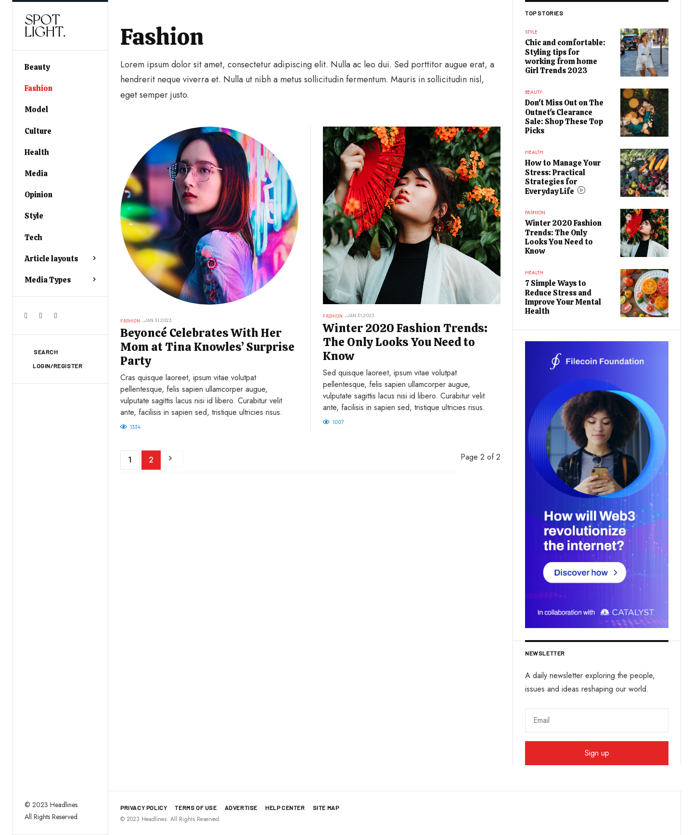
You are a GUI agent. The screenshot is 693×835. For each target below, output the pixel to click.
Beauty (37, 67)
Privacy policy (143, 807)
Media (36, 173)
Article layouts (51, 258)
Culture (38, 131)
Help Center (285, 807)
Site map (326, 807)
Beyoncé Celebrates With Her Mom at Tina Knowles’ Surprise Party (207, 346)
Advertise (241, 807)
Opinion (38, 194)
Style (34, 215)
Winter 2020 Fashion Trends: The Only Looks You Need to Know (405, 342)
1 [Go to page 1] (130, 459)
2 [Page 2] (151, 459)
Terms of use (196, 807)
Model (36, 109)
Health (37, 152)
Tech (33, 237)
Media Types (48, 279)
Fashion (38, 88)
